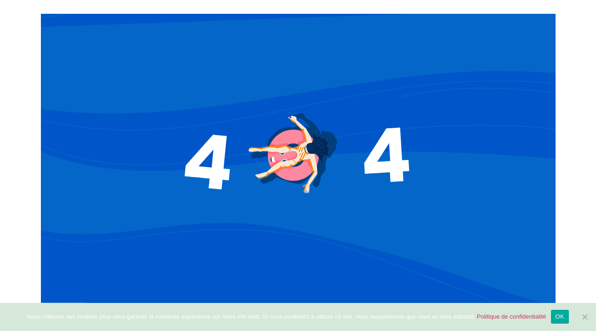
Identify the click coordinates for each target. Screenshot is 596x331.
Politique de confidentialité (511, 316)
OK (560, 316)
